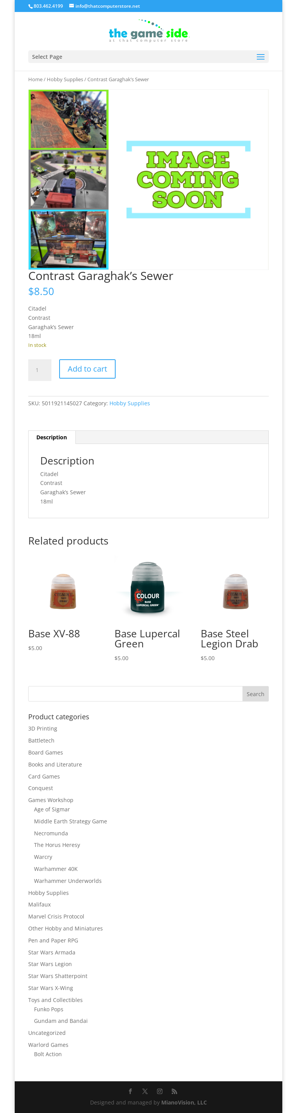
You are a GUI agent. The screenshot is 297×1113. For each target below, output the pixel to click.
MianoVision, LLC (184, 1102)
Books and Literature (55, 764)
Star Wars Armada (51, 952)
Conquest (40, 788)
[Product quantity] (39, 370)
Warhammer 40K (56, 868)
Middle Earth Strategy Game (70, 821)
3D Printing (42, 728)
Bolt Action (48, 1054)
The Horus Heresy (57, 844)
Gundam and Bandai (61, 1020)
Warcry (43, 856)
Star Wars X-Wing (50, 988)
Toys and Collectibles (55, 1000)
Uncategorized (47, 1032)
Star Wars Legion (50, 964)
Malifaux (39, 904)
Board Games (45, 752)
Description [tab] (51, 437)
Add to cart (87, 369)
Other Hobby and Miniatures (65, 928)
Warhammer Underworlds (68, 880)
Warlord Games (48, 1044)
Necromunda (51, 833)
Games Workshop (50, 800)
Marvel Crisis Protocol (56, 916)
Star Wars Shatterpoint (57, 976)
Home (35, 79)
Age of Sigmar (52, 809)
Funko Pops (48, 1009)
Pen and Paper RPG (53, 940)
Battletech (41, 740)
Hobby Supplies (65, 79)
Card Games (44, 776)
